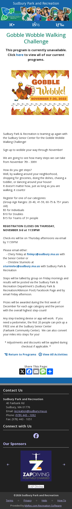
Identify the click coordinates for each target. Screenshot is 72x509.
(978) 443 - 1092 (25, 415)
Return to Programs (20, 354)
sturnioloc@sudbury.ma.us (21, 266)
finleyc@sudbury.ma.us (43, 254)
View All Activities (53, 354)
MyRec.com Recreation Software (43, 505)
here (19, 55)
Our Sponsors (14, 443)
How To (61, 500)
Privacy (27, 500)
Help (44, 500)
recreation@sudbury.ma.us (30, 411)
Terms (9, 500)
